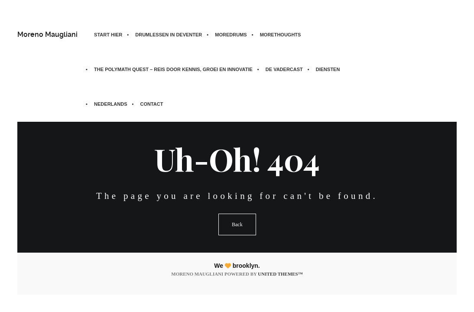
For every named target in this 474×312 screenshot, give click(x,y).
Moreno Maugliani (47, 34)
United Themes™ (280, 273)
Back (237, 224)
